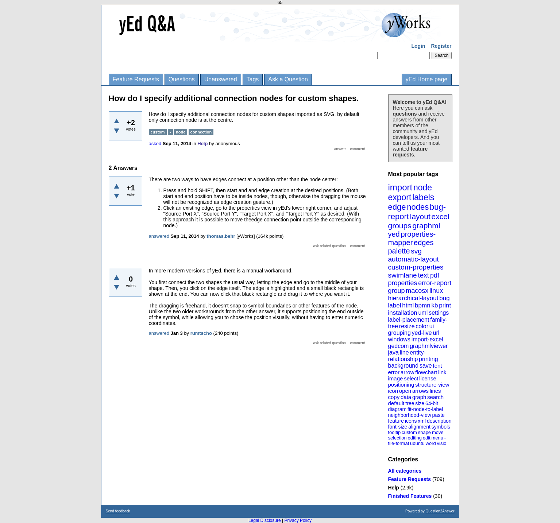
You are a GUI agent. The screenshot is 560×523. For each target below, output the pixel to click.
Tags (253, 79)
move (438, 432)
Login (418, 46)
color (422, 326)
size (419, 403)
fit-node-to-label (425, 409)
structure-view (432, 384)
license (427, 378)
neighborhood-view (409, 415)
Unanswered (220, 79)
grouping (399, 333)
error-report (434, 283)
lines (435, 391)
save (426, 366)
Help (393, 488)
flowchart (426, 372)
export (400, 197)
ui (431, 326)
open (405, 391)
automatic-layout (413, 259)
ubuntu (417, 443)
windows (399, 339)
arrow (407, 372)
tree (409, 403)
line (404, 352)
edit (426, 438)
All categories (405, 471)
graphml (426, 225)
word (431, 443)
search (435, 397)
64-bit (431, 403)
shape (424, 432)
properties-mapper (412, 238)
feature (396, 421)
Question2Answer (440, 511)
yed (394, 234)
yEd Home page (427, 79)
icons (411, 421)
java (393, 352)
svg (416, 251)
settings (439, 313)
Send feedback (118, 511)
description (439, 421)
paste (438, 415)
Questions (182, 79)
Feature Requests (136, 79)
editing (415, 438)
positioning (401, 384)
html (408, 305)
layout (420, 216)
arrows (420, 391)
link (442, 372)
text (423, 275)
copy (394, 397)
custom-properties (416, 267)
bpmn (422, 305)
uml (423, 313)
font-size (398, 427)
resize (407, 326)
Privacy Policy (298, 520)
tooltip (394, 432)
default (396, 403)
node (422, 187)
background (403, 366)
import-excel (427, 339)
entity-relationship (407, 355)
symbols (441, 427)
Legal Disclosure (264, 520)
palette (399, 251)
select (411, 378)
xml (422, 421)
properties (402, 283)
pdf (434, 275)
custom (409, 432)
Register (441, 46)
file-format (398, 443)
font (437, 366)
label (394, 305)
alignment (419, 427)
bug (444, 298)
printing (428, 359)
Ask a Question (288, 79)
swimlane (402, 275)
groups (400, 225)
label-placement (408, 320)
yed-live (422, 333)
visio (442, 443)
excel (440, 216)
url (436, 333)
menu (437, 438)
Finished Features (410, 496)
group (396, 290)
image (395, 378)
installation (402, 312)
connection (201, 132)
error (394, 372)
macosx (417, 290)
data (406, 397)
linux (436, 290)
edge (397, 207)
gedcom (398, 346)
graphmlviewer (429, 346)
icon (393, 391)
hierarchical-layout (413, 298)
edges (424, 243)
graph (419, 397)
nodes (418, 207)
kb (434, 305)
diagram (397, 409)
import (400, 187)
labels (423, 197)
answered (159, 236)
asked (155, 143)
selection (397, 438)
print (445, 305)
